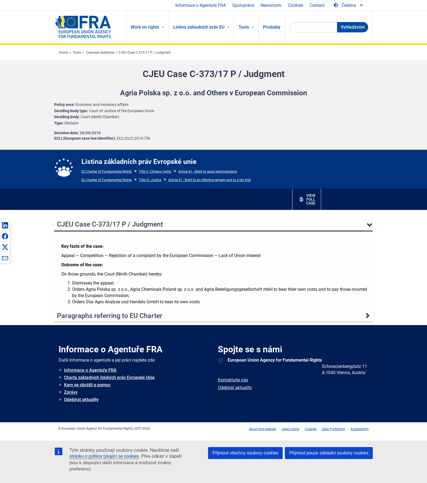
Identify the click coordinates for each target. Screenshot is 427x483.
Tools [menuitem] (244, 27)
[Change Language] (348, 5)
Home (63, 52)
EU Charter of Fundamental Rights (106, 171)
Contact (317, 5)
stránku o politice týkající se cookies (104, 456)
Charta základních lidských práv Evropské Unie (109, 377)
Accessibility (359, 429)
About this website (262, 429)
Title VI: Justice (150, 180)
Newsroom (271, 5)
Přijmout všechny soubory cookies (245, 453)
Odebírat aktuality (81, 399)
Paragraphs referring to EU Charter (109, 316)
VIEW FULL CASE (310, 199)
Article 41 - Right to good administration (207, 171)
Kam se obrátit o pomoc (87, 384)
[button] (5, 225)
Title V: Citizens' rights (155, 171)
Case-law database (100, 52)
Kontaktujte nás (233, 380)
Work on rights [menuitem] (145, 27)
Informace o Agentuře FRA (200, 5)
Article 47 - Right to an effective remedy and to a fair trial (209, 180)
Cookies (295, 5)
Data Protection (333, 429)
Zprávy (71, 392)
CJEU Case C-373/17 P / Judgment (144, 52)
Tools (77, 52)
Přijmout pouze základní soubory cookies (328, 453)
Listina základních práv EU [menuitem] (198, 27)
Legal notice (290, 429)
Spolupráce (243, 5)
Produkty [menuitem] (271, 27)
